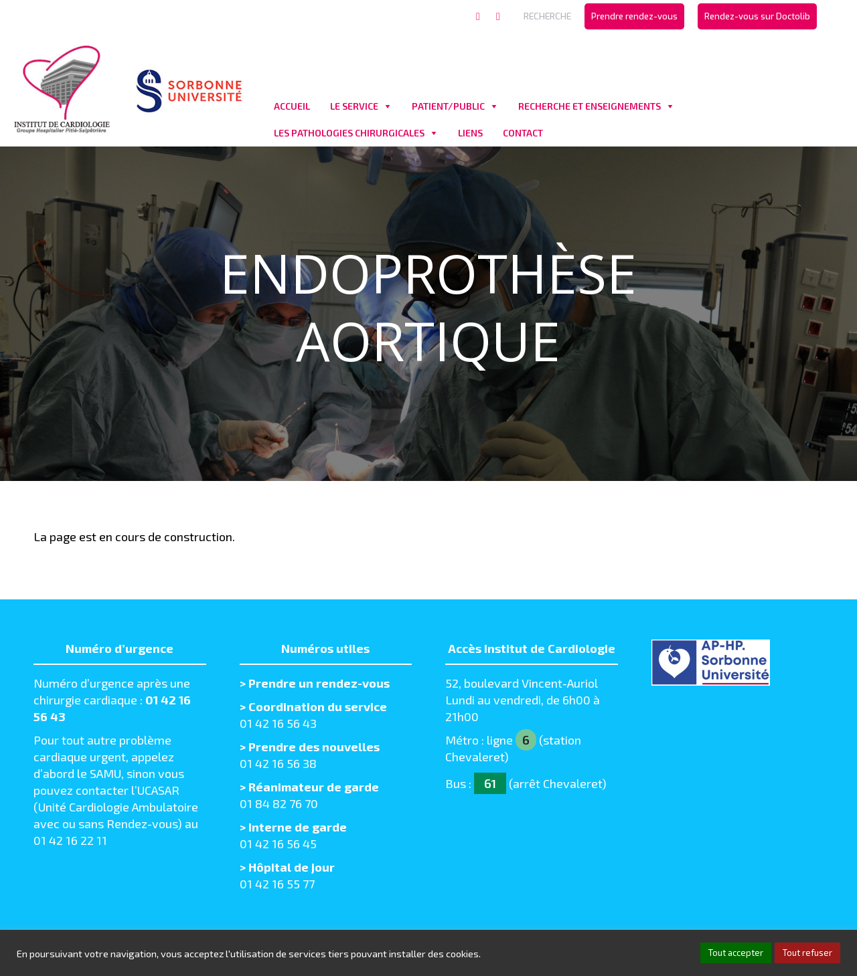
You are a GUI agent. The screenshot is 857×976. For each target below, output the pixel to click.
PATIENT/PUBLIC (448, 106)
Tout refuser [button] (807, 952)
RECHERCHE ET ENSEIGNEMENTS (589, 106)
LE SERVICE (354, 106)
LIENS (470, 132)
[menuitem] (634, 16)
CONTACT (523, 132)
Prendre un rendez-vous (319, 683)
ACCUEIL (292, 106)
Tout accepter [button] (735, 952)
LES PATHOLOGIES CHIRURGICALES (349, 132)
